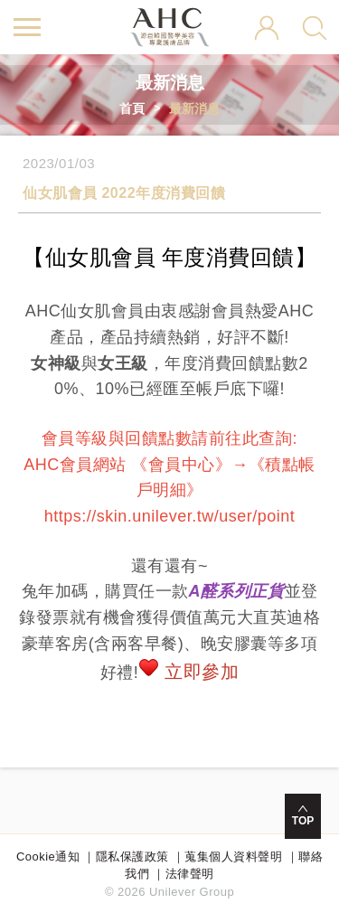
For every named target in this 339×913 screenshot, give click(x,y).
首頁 (132, 108)
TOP (303, 820)
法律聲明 (189, 873)
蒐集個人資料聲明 (233, 856)
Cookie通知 (48, 856)
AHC (169, 27)
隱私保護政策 (132, 856)
